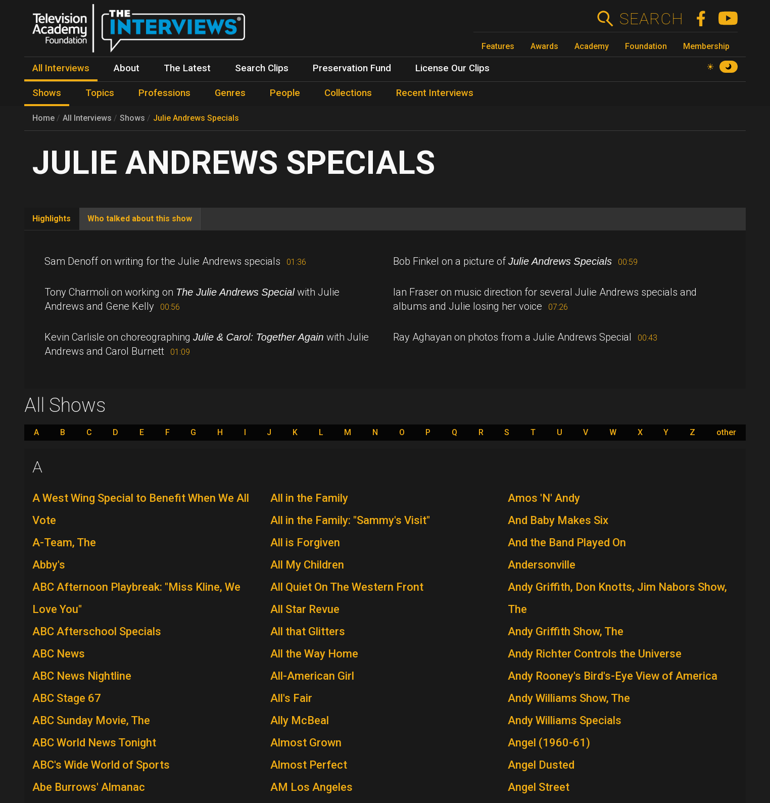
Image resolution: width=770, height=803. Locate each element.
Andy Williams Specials (564, 720)
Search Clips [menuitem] (261, 68)
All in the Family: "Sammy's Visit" (350, 520)
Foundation (646, 46)
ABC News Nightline (81, 676)
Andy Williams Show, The (569, 698)
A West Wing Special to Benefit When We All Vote (140, 509)
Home (43, 118)
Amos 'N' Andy (544, 498)
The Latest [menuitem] (187, 68)
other (726, 433)
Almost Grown (306, 742)
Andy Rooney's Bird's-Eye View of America (612, 676)
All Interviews (87, 118)
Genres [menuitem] (230, 93)
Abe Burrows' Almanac (88, 787)
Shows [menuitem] (46, 93)
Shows (132, 118)
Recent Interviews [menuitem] (434, 93)
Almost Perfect (308, 765)
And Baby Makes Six (558, 520)
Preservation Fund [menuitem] (352, 68)
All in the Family (309, 498)
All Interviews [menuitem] (60, 68)
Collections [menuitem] (348, 93)
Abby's (48, 564)
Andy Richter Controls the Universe (595, 653)
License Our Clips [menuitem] (452, 68)
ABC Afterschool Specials (96, 631)
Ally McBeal (299, 720)
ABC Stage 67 (66, 698)
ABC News (58, 653)
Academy (591, 46)
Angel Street (538, 787)
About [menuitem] (126, 68)
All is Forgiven (305, 542)
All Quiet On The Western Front (346, 587)
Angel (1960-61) (549, 742)
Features (498, 46)
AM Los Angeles (311, 787)
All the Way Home (314, 653)
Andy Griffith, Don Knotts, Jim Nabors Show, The (617, 598)
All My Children (307, 564)
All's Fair (291, 698)
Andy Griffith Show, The (565, 631)
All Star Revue (305, 609)
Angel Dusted (541, 765)
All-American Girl (312, 676)
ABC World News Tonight (94, 742)
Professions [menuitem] (164, 93)
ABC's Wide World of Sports (101, 765)
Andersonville (541, 564)
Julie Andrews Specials (196, 118)
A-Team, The (64, 542)
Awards (544, 46)
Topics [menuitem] (99, 93)
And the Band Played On (567, 542)
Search (651, 19)
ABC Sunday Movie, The (91, 720)
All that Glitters (307, 631)
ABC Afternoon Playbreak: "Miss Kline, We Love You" (136, 598)
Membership (706, 46)
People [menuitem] (285, 93)
